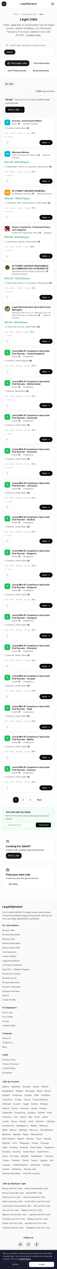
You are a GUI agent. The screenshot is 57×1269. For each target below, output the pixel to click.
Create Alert (43, 825)
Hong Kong (20, 1112)
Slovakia (6, 1151)
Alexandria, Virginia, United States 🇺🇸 (22, 242)
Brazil (39, 1091)
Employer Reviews (11, 991)
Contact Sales (8, 1025)
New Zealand (8, 1138)
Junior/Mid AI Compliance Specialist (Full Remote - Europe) (31, 677)
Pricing (5, 1021)
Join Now (13, 884)
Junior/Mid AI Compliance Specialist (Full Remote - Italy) (31, 707)
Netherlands (36, 1134)
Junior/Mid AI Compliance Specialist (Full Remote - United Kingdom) (31, 352)
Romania (14, 1147)
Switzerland (36, 1156)
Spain (5, 1156)
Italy (30, 1117)
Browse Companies (11, 987)
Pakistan (6, 1143)
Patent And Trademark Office (26, 233)
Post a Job (13, 855)
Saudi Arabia (36, 1147)
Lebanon (40, 1121)
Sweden (25, 1156)
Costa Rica (7, 1099)
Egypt (26, 1104)
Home (16, 14)
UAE (52, 1160)
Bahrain (45, 1086)
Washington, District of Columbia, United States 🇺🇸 (28, 167)
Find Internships (42, 63)
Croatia (18, 1099)
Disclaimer (7, 1072)
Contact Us (7, 1042)
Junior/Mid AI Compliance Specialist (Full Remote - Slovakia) (31, 647)
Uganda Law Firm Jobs (40, 1214)
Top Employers (9, 952)
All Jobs (9, 84)
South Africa (29, 1151)
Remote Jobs (8, 939)
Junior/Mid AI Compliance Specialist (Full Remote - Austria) (31, 518)
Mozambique (47, 1130)
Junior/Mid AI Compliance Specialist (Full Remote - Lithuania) (31, 484)
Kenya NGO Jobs (34, 1193)
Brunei (48, 1091)
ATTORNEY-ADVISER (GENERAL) (28, 191)
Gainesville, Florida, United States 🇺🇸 (22, 327)
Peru (15, 1143)
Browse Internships (11, 934)
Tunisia (25, 1160)
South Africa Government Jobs (16, 1206)
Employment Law (29, 14)
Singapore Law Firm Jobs (38, 1227)
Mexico (13, 1130)
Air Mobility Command (23, 194)
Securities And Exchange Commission (30, 271)
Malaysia (43, 1125)
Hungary (31, 1112)
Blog (4, 1047)
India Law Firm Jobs (11, 1197)
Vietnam (46, 1165)
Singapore (49, 1147)
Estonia (34, 1104)
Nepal (26, 1134)
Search (10, 52)
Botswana (30, 1091)
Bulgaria (6, 1095)
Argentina (15, 1086)
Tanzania (48, 1156)
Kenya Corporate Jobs (13, 1193)
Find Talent (7, 1017)
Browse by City (9, 978)
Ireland (23, 1117)
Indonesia (7, 1117)
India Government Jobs (34, 1197)
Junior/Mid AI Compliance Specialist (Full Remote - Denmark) (31, 416)
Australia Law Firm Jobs (36, 1223)
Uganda (43, 1160)
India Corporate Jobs (12, 1201)
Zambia (5, 1169)
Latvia (31, 1121)
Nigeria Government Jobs (14, 1214)
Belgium (19, 1091)
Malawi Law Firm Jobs (37, 1219)
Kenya (14, 1121)
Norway (30, 1138)
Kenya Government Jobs (36, 1188)
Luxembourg (8, 1125)
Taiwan (5, 1160)
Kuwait (23, 1121)
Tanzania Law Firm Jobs (13, 1219)
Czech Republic (40, 1099)
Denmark (6, 1104)
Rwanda (24, 1147)
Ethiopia (44, 1104)
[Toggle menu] (52, 4)
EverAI (16, 356)
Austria (36, 1086)
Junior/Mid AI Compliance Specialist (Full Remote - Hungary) (31, 616)
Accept (41, 1264)
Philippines (24, 1143)
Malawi (34, 1125)
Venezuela (35, 1165)
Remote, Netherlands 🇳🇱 (16, 391)
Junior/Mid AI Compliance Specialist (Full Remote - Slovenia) (31, 450)
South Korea (43, 1151)
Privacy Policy (9, 1059)
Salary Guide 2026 (11, 947)
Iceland (41, 1112)
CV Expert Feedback (12, 965)
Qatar (4, 1147)
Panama (47, 1138)
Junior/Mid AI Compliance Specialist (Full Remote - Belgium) (31, 552)
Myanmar (6, 1134)
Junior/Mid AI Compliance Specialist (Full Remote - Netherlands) (31, 382)
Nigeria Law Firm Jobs (31, 1210)
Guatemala (7, 1112)
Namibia (17, 1134)
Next (39, 800)
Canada (28, 1095)
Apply (46, 142)
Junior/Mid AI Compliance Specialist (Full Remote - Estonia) (31, 768)
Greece (43, 1108)
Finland (5, 1108)
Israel (37, 1117)
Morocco (34, 1130)
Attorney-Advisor (20, 152)
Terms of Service (10, 1064)
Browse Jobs (8, 930)
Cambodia (17, 1095)
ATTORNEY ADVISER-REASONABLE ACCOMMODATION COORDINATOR (30, 267)
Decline (15, 1264)
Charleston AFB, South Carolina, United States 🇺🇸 (27, 203)
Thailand (15, 1160)
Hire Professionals (17, 70)
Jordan (5, 1121)
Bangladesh (8, 1091)
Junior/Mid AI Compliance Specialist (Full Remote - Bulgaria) (31, 586)
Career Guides (9, 956)
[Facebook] (36, 1244)
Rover (16, 124)
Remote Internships (11, 943)
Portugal (45, 1143)
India (49, 1112)
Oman (38, 1138)
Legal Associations (11, 960)
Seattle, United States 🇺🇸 (16, 128)
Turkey (34, 1160)
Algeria (5, 1086)
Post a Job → (15, 109)
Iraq (15, 1117)
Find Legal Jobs (17, 63)
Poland (35, 1143)
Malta (4, 1130)
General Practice (30, 124)
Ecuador (17, 1104)
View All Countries (31, 1173)
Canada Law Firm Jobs (13, 1227)
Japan (45, 1117)
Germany (24, 1108)
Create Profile (9, 1000)
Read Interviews (41, 70)
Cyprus (27, 1099)
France (14, 1108)
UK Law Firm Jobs (42, 1206)
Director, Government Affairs (27, 121)
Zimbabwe (16, 1169)
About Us (6, 1038)
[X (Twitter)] (28, 1244)
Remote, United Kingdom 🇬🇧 (18, 361)
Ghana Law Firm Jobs (12, 1223)
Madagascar (22, 1125)
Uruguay (6, 1165)
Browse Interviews (11, 982)
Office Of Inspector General (26, 155)
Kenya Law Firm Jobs (12, 1188)
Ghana (34, 1108)
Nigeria (20, 1138)
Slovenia (17, 1151)
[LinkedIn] (20, 1244)
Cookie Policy (9, 1068)
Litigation (48, 233)
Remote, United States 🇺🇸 (17, 425)
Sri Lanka (14, 1156)
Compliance (28, 356)
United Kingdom (20, 1165)
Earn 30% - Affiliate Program (15, 969)
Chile (36, 1095)
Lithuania (50, 1121)
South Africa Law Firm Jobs (37, 1201)
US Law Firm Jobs (10, 1210)
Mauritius (23, 1130)
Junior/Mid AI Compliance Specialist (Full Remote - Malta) (31, 738)
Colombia (45, 1095)
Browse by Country (11, 973)
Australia (27, 1086)
